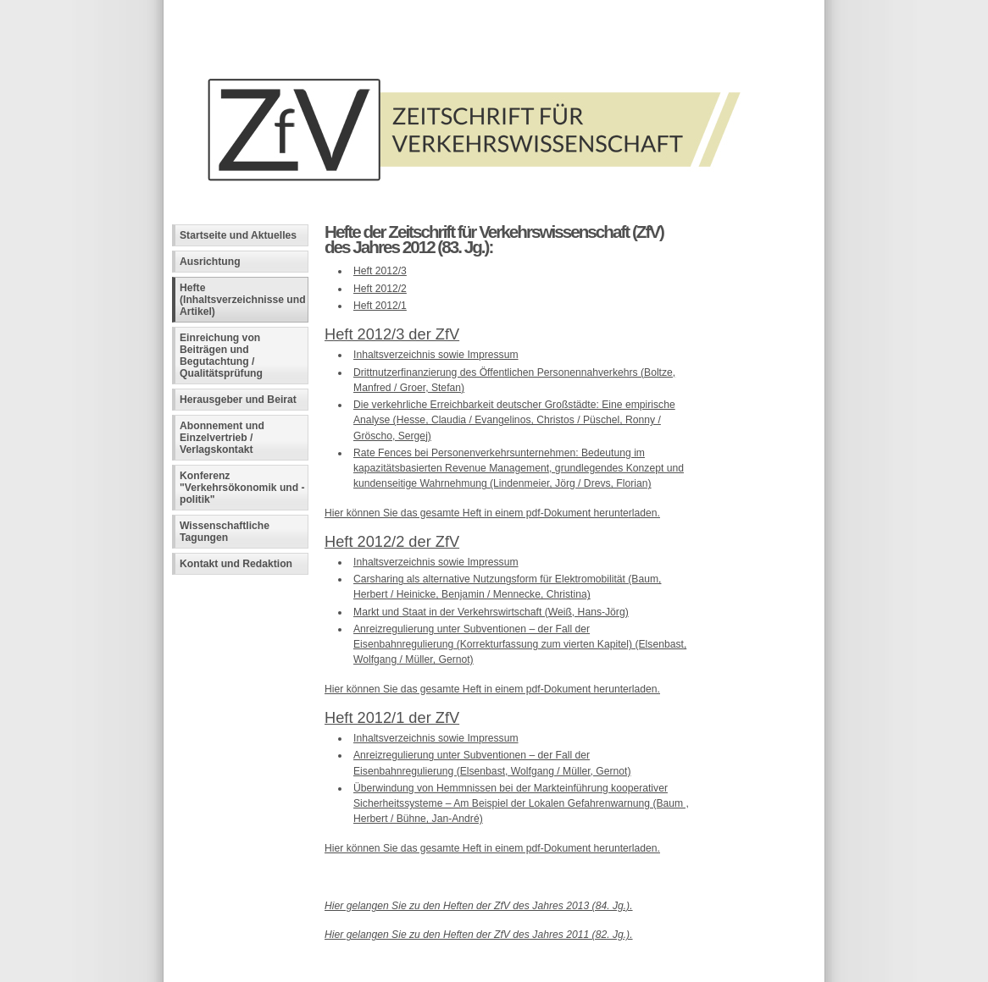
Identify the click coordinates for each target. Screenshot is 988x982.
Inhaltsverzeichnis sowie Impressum (436, 355)
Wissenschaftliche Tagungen (224, 531)
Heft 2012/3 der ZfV (392, 334)
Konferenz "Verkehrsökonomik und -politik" (242, 487)
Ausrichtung (210, 262)
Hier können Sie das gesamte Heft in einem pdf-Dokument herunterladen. (492, 513)
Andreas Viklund (415, 969)
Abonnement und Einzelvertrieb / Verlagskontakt (222, 437)
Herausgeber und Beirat (238, 399)
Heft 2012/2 (380, 289)
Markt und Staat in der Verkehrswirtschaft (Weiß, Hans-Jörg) (491, 612)
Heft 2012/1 (380, 306)
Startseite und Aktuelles (238, 235)
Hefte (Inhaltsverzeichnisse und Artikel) (243, 299)
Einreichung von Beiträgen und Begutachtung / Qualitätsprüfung (221, 355)
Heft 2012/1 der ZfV (392, 717)
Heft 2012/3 (380, 271)
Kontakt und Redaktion (236, 564)
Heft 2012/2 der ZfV (392, 541)
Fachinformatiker (296, 969)
